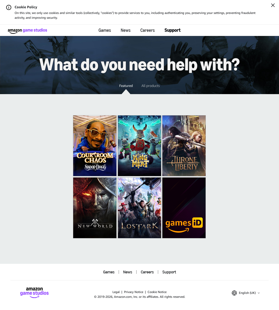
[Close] (273, 5)
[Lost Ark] (139, 207)
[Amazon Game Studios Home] (27, 31)
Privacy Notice (133, 292)
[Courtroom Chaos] (95, 145)
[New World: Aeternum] (95, 207)
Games (105, 30)
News (126, 30)
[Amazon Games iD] (184, 207)
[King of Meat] (139, 145)
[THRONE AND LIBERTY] (184, 145)
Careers (147, 30)
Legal (116, 292)
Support (173, 30)
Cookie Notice (157, 292)
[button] (126, 88)
